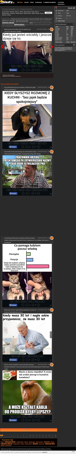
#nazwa (28, 190)
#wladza (36, 301)
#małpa (18, 416)
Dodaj (32, 2)
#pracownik (21, 190)
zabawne (52, 441)
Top (20, 2)
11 (33, 435)
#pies (10, 143)
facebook (3, 445)
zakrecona (59, 39)
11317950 (57, 47)
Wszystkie (73, 42)
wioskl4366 (62, 49)
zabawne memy (32, 441)
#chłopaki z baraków (37, 190)
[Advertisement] (27, 206)
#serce (23, 356)
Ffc (71, 47)
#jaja (39, 143)
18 (55, 435)
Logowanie (61, 2)
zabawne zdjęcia (6, 443)
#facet (13, 356)
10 (30, 435)
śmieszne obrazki (8, 23)
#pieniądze (24, 301)
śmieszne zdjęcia (39, 441)
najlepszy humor (16, 443)
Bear (57, 32)
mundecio (69, 49)
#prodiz (36, 416)
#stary (29, 356)
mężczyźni (47, 442)
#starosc (35, 356)
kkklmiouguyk (58, 50)
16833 (67, 10)
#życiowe (26, 66)
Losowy (26, 2)
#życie (13, 66)
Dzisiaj (67, 42)
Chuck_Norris (59, 38)
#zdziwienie (32, 143)
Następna (51, 43)
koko (57, 30)
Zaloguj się (4, 76)
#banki (9, 190)
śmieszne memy (10, 442)
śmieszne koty (50, 443)
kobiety (2, 441)
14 (42, 435)
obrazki (22, 443)
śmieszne (26, 441)
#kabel (24, 416)
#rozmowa (16, 143)
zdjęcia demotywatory (22, 21)
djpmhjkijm (63, 47)
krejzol (57, 29)
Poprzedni (3, 43)
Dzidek (56, 49)
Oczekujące (38, 2)
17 (52, 435)
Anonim (58, 28)
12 (36, 435)
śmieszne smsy (8, 445)
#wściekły (33, 66)
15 (46, 435)
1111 (63, 50)
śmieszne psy (41, 443)
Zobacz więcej (61, 20)
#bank (14, 190)
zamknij (73, 451)
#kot (12, 301)
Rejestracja (61, 4)
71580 (67, 13)
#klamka (40, 66)
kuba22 (68, 47)
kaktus (57, 34)
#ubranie (19, 66)
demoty (35, 443)
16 (49, 435)
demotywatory (19, 24)
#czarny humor (24, 143)
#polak (12, 416)
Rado (57, 36)
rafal (57, 33)
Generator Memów (49, 2)
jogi (66, 49)
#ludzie (17, 301)
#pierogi (30, 416)
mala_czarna (59, 37)
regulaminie (44, 452)
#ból (18, 356)
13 (39, 435)
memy (31, 22)
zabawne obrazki (19, 441)
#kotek (30, 301)
